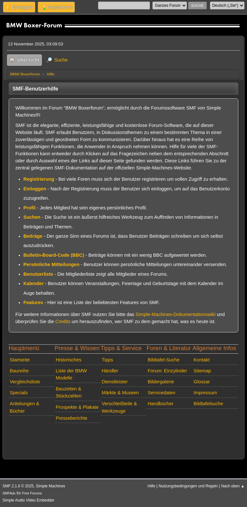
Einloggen (34, 188)
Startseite (20, 359)
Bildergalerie (161, 381)
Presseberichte (71, 418)
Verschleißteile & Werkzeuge (119, 407)
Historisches (68, 359)
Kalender (33, 283)
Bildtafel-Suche (163, 359)
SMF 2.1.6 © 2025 (18, 486)
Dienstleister (115, 381)
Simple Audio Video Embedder (28, 500)
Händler (110, 370)
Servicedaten (161, 392)
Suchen (32, 217)
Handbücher (160, 403)
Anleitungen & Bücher (24, 407)
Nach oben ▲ (233, 486)
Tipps (107, 359)
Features (33, 302)
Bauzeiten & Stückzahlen (68, 392)
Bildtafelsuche (208, 403)
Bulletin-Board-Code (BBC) (53, 255)
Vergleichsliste (25, 381)
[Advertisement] (124, 435)
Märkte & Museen (120, 392)
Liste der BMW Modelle (71, 374)
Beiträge (32, 236)
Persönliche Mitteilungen (51, 264)
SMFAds (9, 493)
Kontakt (202, 359)
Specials (19, 392)
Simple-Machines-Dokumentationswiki (176, 314)
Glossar (202, 381)
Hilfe (151, 486)
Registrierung (38, 179)
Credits (62, 321)
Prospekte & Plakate (77, 407)
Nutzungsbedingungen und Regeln (188, 486)
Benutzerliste (38, 274)
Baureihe (19, 370)
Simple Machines (50, 486)
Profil (29, 207)
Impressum (205, 392)
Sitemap (202, 370)
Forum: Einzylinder (167, 370)
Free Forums (32, 493)
